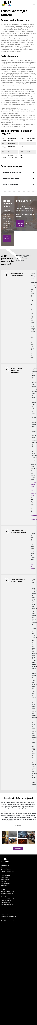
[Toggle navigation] (34, 3)
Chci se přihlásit (18, 848)
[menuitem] (5, 868)
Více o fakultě (18, 825)
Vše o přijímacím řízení (20, 223)
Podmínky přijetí (30, 222)
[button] (18, 172)
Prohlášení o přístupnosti (6, 914)
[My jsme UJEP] (6, 3)
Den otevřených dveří (7, 238)
